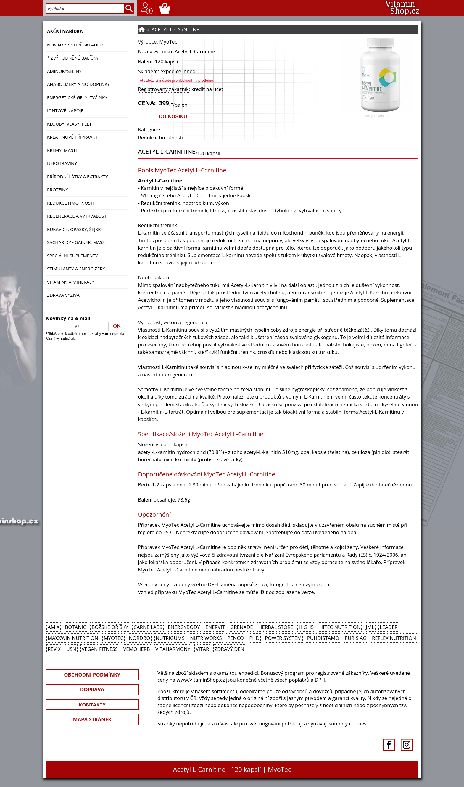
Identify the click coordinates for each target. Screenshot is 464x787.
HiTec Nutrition (339, 627)
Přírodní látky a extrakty (77, 176)
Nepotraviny (62, 163)
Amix (53, 627)
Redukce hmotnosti (70, 203)
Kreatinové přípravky (72, 137)
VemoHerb (136, 648)
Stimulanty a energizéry (76, 269)
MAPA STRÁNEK (92, 719)
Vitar (202, 648)
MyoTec (168, 41)
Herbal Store (275, 627)
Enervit (215, 627)
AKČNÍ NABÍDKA (65, 31)
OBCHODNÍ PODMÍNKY (92, 674)
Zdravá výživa (63, 295)
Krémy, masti (62, 150)
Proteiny (57, 189)
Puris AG (356, 638)
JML (370, 627)
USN (71, 648)
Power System (283, 638)
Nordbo (139, 638)
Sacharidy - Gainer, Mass (76, 242)
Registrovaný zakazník (163, 89)
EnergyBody (184, 627)
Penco (235, 638)
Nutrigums (170, 638)
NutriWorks (206, 638)
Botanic (75, 627)
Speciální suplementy (72, 255)
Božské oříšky (109, 627)
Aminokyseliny (64, 71)
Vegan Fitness (100, 648)
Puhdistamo (323, 638)
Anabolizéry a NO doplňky (78, 84)
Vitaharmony (172, 648)
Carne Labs (147, 627)
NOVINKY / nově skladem (75, 45)
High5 (306, 627)
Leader (389, 627)
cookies (358, 723)
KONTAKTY (92, 704)
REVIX (54, 648)
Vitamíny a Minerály (70, 282)
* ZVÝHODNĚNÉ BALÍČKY (73, 58)
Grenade (241, 627)
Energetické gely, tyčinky (77, 97)
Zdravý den (229, 648)
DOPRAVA (92, 689)
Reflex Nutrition (394, 638)
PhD (254, 638)
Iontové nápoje (65, 110)
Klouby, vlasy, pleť (69, 124)
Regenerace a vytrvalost (77, 216)
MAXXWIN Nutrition (73, 638)
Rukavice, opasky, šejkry (75, 229)
